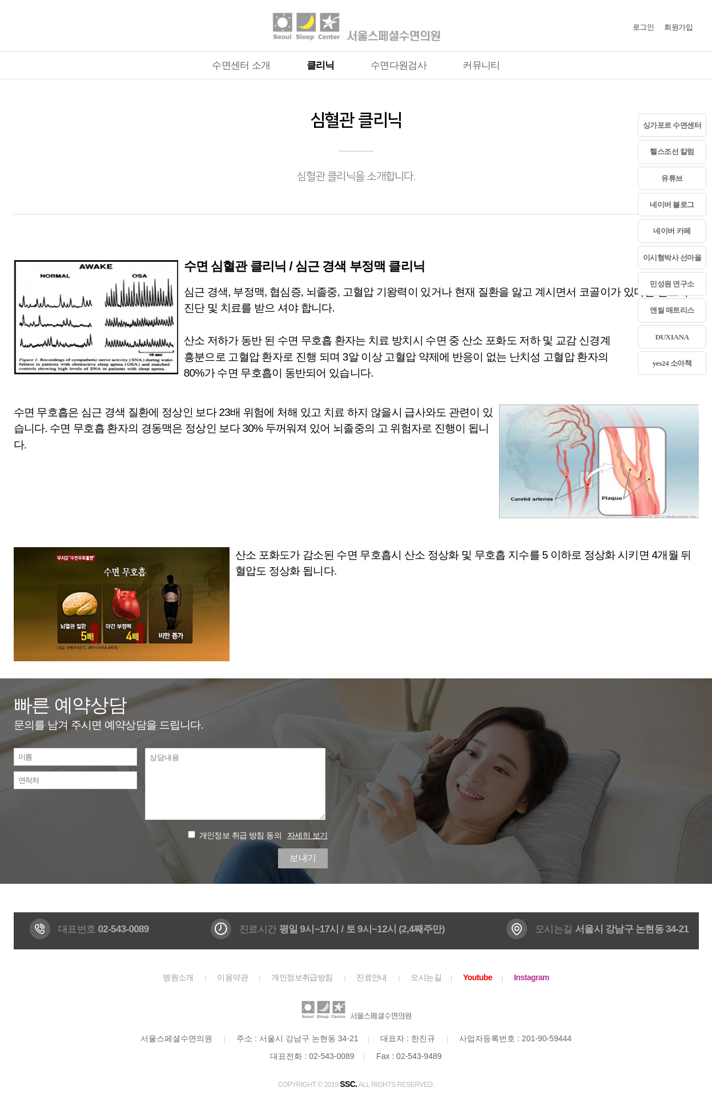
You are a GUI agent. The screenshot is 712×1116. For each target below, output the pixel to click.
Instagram (531, 977)
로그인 (643, 27)
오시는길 (426, 977)
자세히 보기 (307, 835)
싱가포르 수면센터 (672, 125)
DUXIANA (672, 337)
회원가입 (678, 27)
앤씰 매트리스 (672, 310)
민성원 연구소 (672, 284)
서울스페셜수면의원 (356, 25)
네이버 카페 (671, 231)
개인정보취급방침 (302, 977)
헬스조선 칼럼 (672, 151)
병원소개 (178, 977)
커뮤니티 (481, 65)
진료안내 (371, 977)
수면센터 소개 (241, 65)
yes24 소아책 (672, 363)
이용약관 (232, 977)
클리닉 (321, 65)
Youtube (477, 977)
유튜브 (671, 178)
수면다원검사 (399, 65)
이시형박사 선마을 (672, 257)
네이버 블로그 (672, 204)
